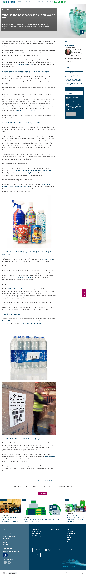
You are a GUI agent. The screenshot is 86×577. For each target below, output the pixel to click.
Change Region (12, 573)
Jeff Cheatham (69, 45)
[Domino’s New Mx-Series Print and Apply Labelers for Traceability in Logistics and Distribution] (75, 511)
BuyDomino (50, 550)
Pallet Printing (36, 536)
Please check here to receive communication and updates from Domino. (74, 107)
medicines (52, 457)
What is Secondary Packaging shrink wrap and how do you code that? (74, 79)
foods (46, 457)
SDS (72, 550)
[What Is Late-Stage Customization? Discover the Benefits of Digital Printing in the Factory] (43, 511)
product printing (47, 259)
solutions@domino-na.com (11, 551)
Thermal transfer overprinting (11, 314)
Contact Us (49, 2)
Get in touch (42, 493)
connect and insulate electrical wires (25, 110)
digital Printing (32, 173)
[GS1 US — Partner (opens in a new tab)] (7, 555)
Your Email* (69, 93)
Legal (59, 573)
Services (28, 2)
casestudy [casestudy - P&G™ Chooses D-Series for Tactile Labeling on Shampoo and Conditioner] (3, 499)
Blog (68, 539)
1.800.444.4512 (8, 549)
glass (31, 64)
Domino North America (23, 277)
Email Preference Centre (69, 573)
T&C (62, 573)
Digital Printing (54, 529)
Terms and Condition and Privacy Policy (73, 100)
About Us (69, 542)
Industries (35, 529)
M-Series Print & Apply (15, 289)
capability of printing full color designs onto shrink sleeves (33, 170)
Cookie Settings (79, 573)
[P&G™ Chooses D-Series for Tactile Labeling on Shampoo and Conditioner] (10, 511)
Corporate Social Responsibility (72, 532)
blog (34, 2)
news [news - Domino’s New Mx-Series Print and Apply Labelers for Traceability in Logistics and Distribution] (67, 499)
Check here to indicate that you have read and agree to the (74, 99)
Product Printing (37, 531)
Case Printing (36, 533)
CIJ (28, 186)
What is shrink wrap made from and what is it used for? (74, 71)
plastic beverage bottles (20, 64)
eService (36, 555)
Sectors (20, 2)
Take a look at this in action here (32, 323)
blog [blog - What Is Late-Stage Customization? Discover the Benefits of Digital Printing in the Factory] (24, 499)
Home (69, 529)
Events (69, 537)
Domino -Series (7, 321)
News (68, 535)
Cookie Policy (53, 573)
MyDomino (62, 550)
